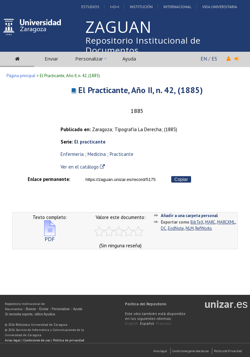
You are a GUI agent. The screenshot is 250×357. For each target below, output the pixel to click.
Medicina (97, 154)
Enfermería (72, 154)
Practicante (121, 154)
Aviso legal (13, 340)
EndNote (176, 228)
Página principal (21, 75)
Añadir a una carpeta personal (189, 215)
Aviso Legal (160, 351)
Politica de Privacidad (228, 351)
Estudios (90, 6)
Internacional (177, 6)
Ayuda (129, 58)
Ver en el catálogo (83, 167)
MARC (210, 222)
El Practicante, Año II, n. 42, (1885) (140, 90)
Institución (141, 6)
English (131, 323)
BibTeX (196, 222)
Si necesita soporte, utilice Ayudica (30, 314)
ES (214, 58)
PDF (49, 236)
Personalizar (89, 58)
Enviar (51, 58)
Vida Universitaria (219, 6)
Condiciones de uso (36, 340)
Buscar (31, 309)
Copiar (181, 179)
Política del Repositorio (145, 303)
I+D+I (114, 6)
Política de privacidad (68, 340)
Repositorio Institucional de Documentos (143, 45)
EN (204, 58)
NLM (190, 228)
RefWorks (203, 228)
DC (163, 228)
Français (163, 323)
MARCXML (226, 222)
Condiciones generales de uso (190, 351)
